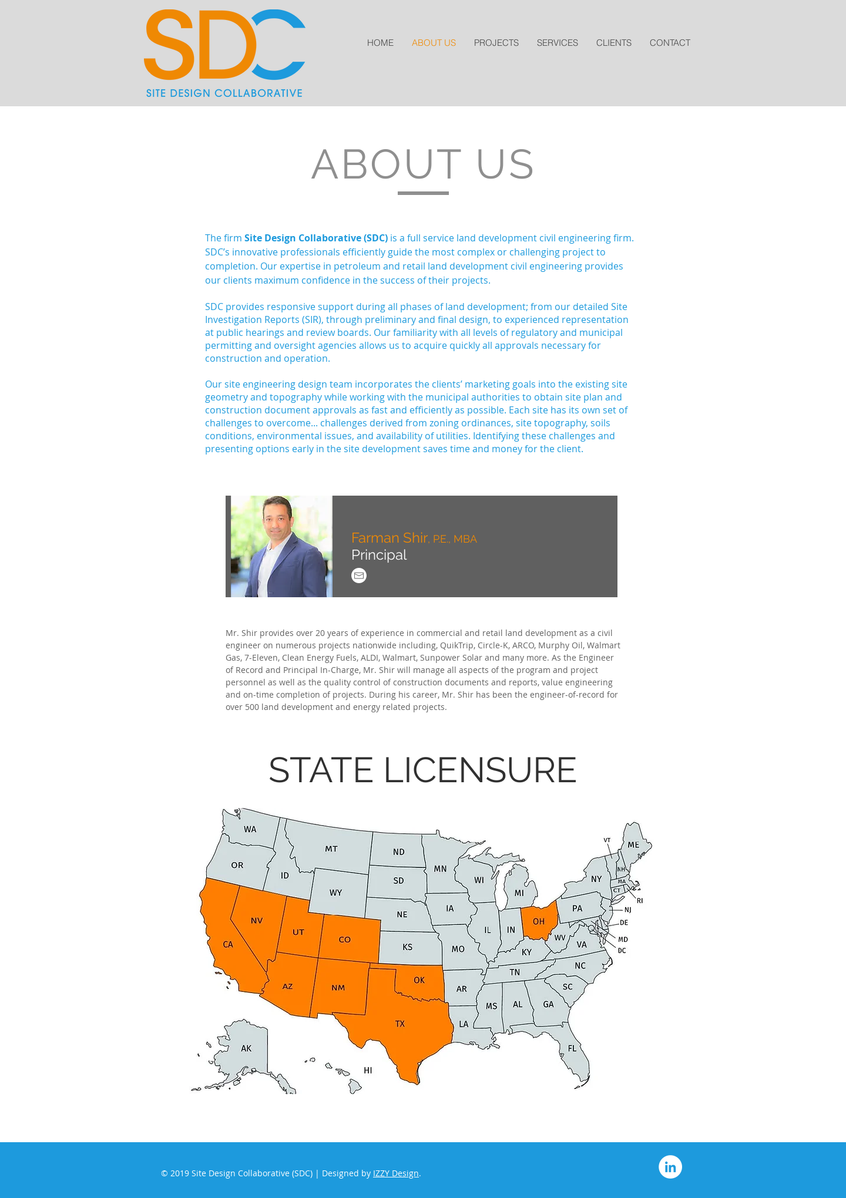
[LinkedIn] (670, 1167)
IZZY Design (396, 1173)
